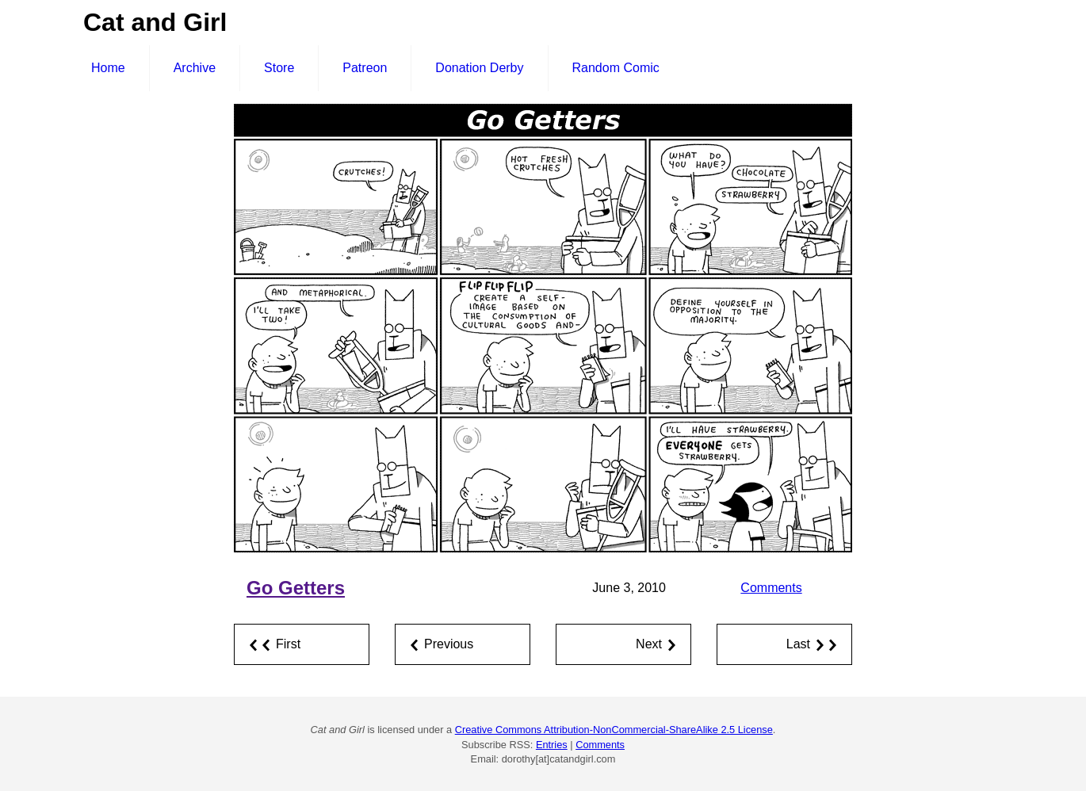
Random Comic (616, 68)
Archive (195, 68)
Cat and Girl (155, 22)
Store (279, 68)
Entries (552, 745)
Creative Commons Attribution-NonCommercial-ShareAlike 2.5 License (614, 730)
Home (108, 68)
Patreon (364, 68)
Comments (770, 587)
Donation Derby (479, 68)
